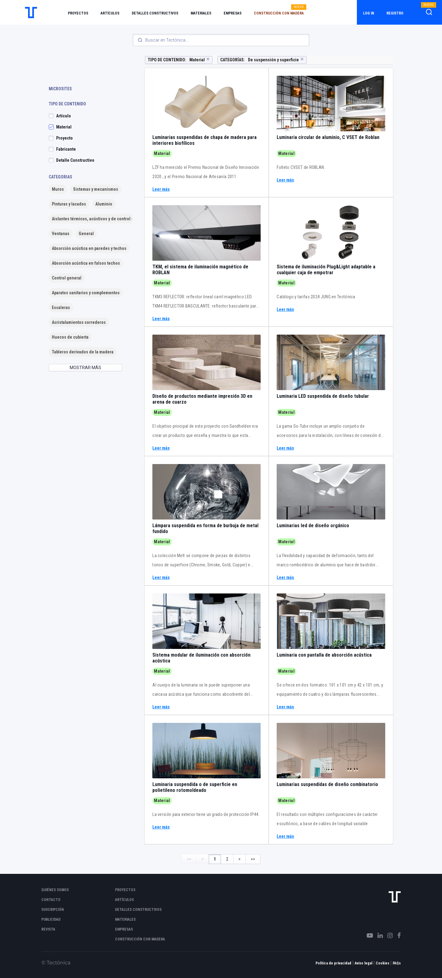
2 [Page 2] (227, 859)
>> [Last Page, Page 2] (253, 859)
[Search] (221, 40)
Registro (394, 13)
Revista (48, 929)
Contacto (50, 900)
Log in (368, 13)
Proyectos (78, 13)
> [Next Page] (239, 859)
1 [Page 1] (215, 859)
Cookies (382, 963)
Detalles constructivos (155, 13)
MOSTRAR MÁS (85, 367)
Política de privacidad (333, 963)
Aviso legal (363, 963)
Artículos (110, 13)
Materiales (201, 13)
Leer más (161, 189)
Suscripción (52, 909)
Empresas (233, 13)
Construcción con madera (279, 13)
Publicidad (50, 919)
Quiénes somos (55, 890)
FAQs (397, 963)
